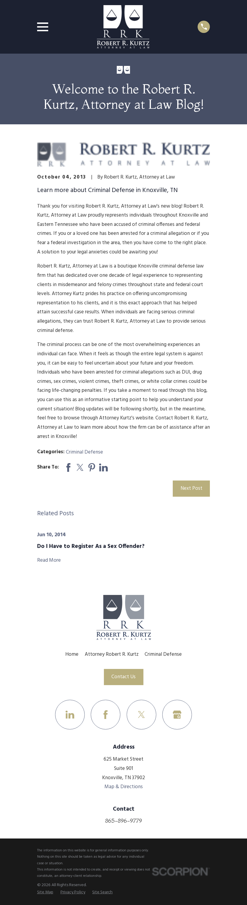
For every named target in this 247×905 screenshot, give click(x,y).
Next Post (191, 488)
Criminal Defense (84, 452)
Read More (49, 560)
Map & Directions (123, 787)
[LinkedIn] (70, 714)
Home (71, 654)
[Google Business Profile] (177, 714)
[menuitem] (45, 892)
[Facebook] (105, 714)
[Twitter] (141, 714)
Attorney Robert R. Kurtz (112, 654)
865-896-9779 (123, 820)
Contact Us (123, 677)
